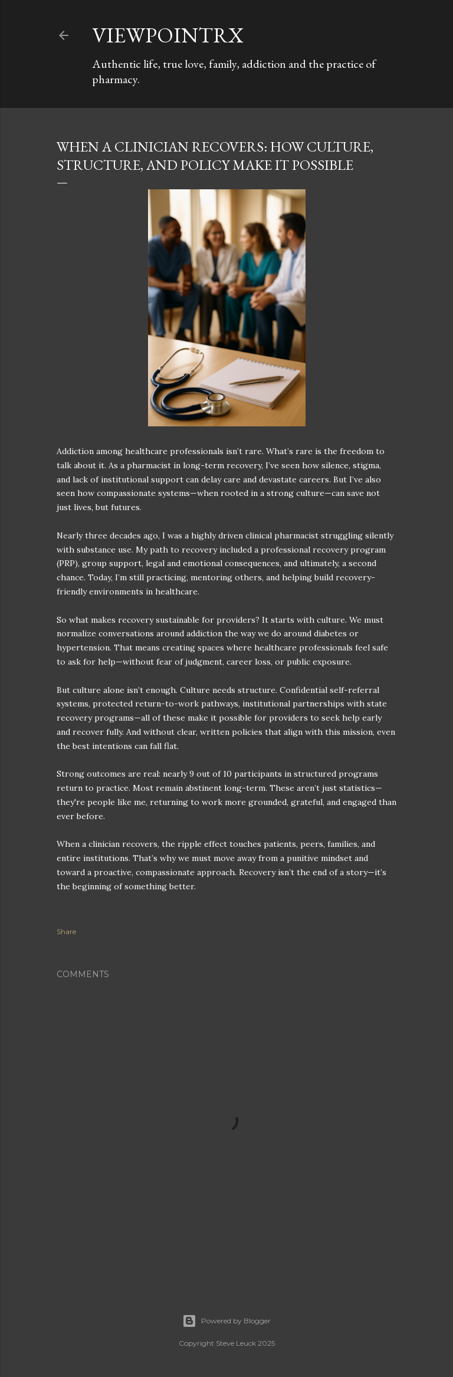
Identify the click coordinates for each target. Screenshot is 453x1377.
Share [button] (66, 931)
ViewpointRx (168, 35)
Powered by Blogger (226, 1321)
